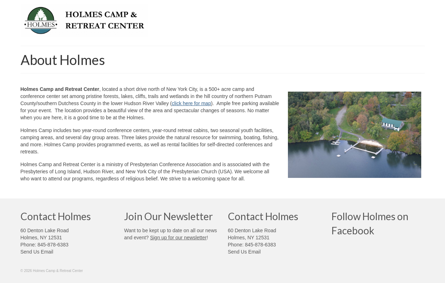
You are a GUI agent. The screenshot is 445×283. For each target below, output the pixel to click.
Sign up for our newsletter (178, 237)
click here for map (191, 103)
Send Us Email (37, 252)
